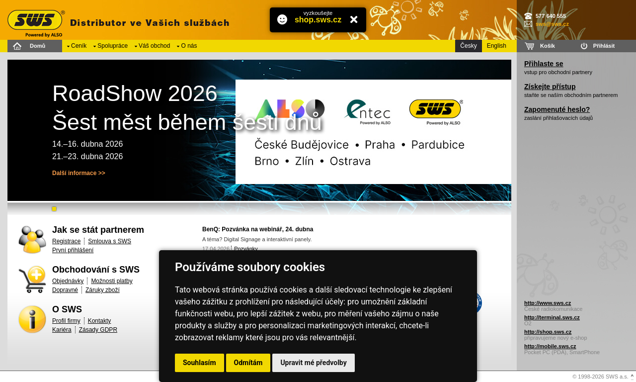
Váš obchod (154, 45)
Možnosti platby (111, 281)
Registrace (66, 241)
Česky (468, 45)
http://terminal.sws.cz (552, 317)
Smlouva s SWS (109, 241)
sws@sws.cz (552, 24)
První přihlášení (72, 250)
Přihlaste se (543, 64)
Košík (547, 46)
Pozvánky (246, 249)
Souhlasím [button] (199, 363)
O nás (189, 45)
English (496, 45)
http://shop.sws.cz (547, 332)
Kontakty (99, 320)
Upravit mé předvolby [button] (313, 363)
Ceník (78, 45)
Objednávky (67, 281)
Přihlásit (604, 46)
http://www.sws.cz (547, 303)
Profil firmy (66, 320)
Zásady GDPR (98, 329)
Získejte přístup (549, 87)
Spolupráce (112, 45)
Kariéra (62, 329)
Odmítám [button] (248, 363)
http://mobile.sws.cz (550, 346)
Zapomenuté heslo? (557, 109)
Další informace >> (78, 173)
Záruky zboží (102, 289)
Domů (37, 46)
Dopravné (65, 289)
